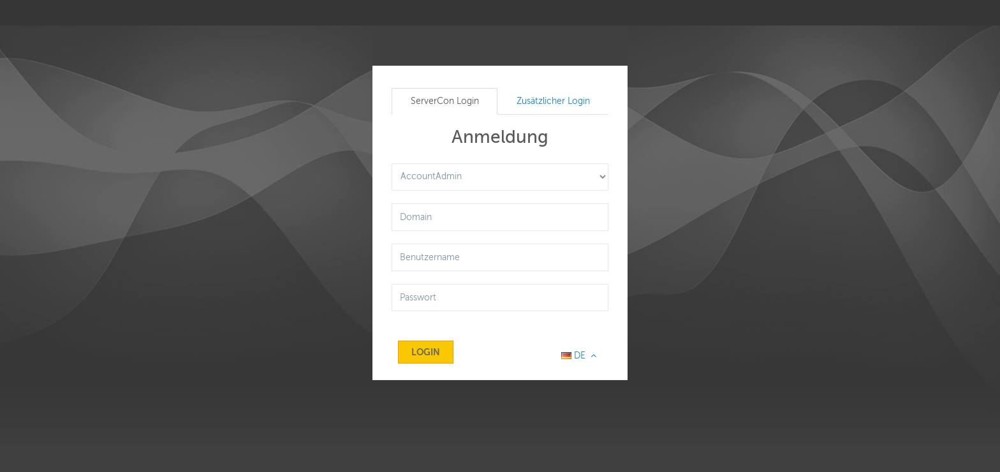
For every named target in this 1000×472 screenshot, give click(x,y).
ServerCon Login (445, 101)
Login (425, 352)
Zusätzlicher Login (553, 101)
